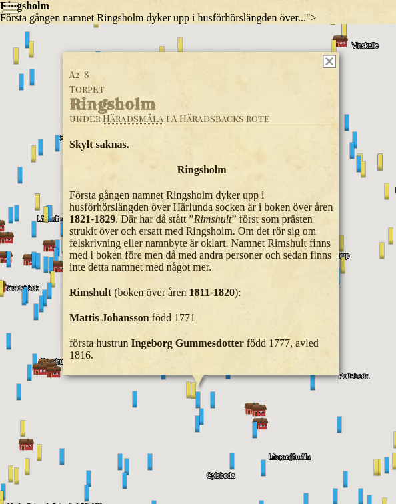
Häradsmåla (133, 118)
